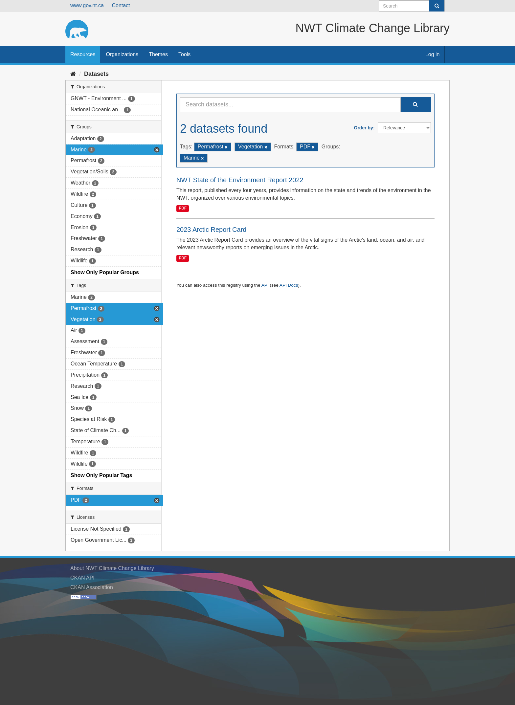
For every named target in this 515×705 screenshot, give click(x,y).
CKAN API (82, 578)
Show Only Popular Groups (105, 272)
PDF (183, 208)
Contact (121, 5)
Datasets (96, 74)
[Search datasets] (412, 5)
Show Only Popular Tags (101, 475)
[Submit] (436, 5)
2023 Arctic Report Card (211, 229)
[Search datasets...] (290, 104)
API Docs (289, 285)
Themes (158, 54)
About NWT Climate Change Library (112, 568)
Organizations (122, 54)
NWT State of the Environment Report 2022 (239, 180)
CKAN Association (91, 587)
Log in (432, 54)
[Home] (73, 74)
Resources (82, 54)
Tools (184, 54)
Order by (363, 127)
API (265, 285)
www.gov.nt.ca (87, 5)
